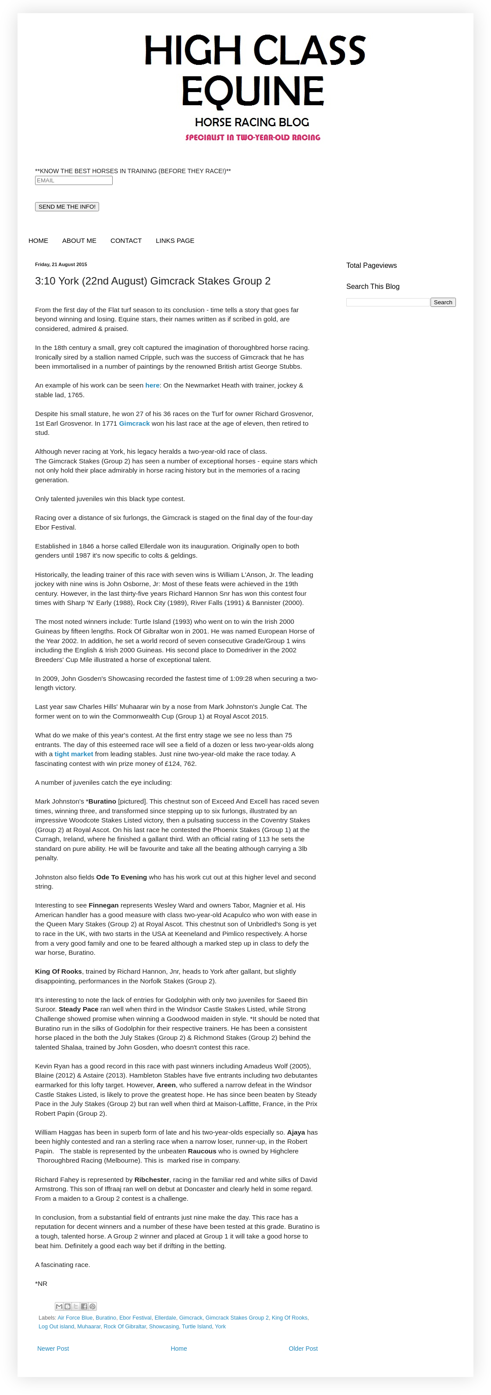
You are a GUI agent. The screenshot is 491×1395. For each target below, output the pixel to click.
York (220, 1327)
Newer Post (53, 1348)
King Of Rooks (289, 1318)
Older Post (303, 1348)
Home (179, 1348)
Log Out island (56, 1327)
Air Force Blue (75, 1318)
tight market (74, 754)
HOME (38, 240)
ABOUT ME (79, 240)
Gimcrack (191, 1318)
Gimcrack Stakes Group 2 (237, 1318)
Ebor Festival (135, 1318)
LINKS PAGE (175, 240)
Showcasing (164, 1327)
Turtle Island (197, 1327)
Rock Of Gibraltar (124, 1327)
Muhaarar (88, 1327)
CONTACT (126, 240)
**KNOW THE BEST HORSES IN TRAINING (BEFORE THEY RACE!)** (133, 170)
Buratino (106, 1318)
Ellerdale (165, 1318)
